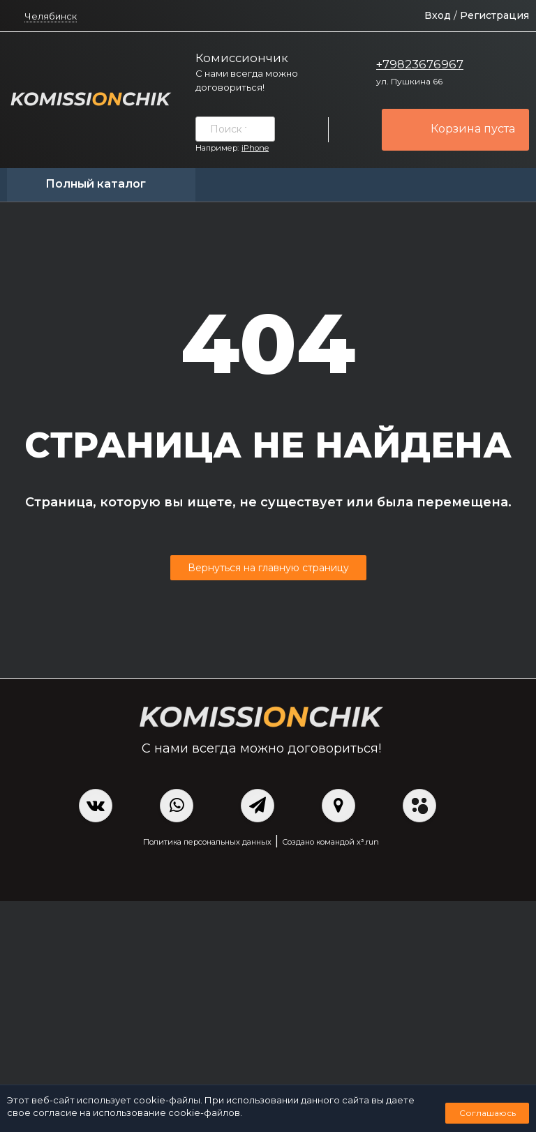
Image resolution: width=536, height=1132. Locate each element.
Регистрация (494, 15)
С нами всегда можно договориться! (246, 80)
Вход (437, 15)
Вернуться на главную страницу (268, 567)
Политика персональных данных (207, 842)
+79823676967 (419, 64)
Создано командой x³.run (330, 842)
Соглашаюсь (487, 1113)
